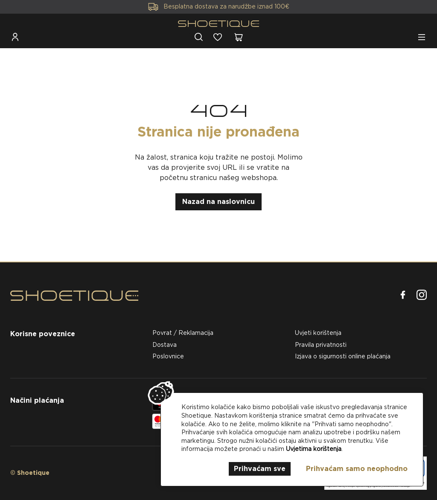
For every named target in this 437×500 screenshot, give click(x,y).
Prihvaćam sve (260, 469)
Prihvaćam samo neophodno (357, 469)
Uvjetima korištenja (313, 448)
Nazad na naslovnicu (218, 202)
